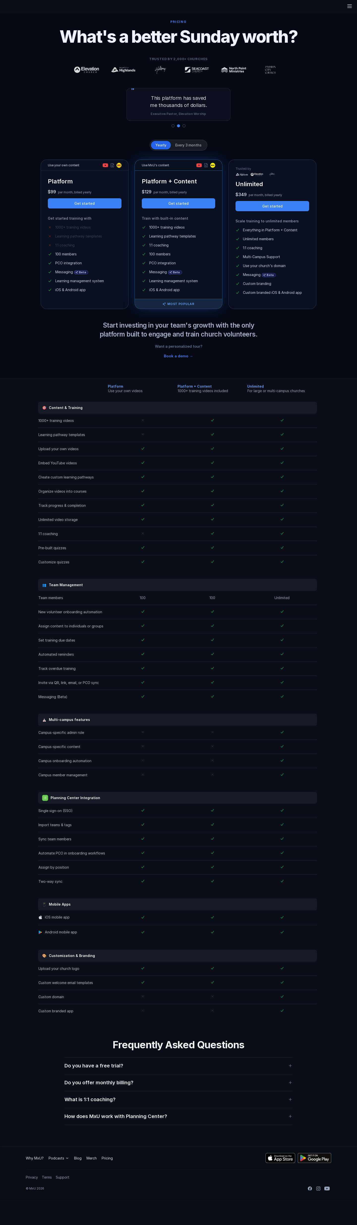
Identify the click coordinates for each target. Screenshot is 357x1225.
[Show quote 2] (178, 125)
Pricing (107, 1182)
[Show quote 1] (173, 125)
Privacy (32, 1201)
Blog (78, 1182)
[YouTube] (327, 1213)
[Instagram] (318, 1213)
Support (62, 1201)
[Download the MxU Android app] (314, 1182)
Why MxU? (35, 1182)
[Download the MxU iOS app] (280, 1182)
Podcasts (59, 1182)
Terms (47, 1201)
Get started (84, 203)
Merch (92, 1182)
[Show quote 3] (183, 125)
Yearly (160, 145)
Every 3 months (188, 145)
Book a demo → (178, 356)
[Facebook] (310, 1213)
